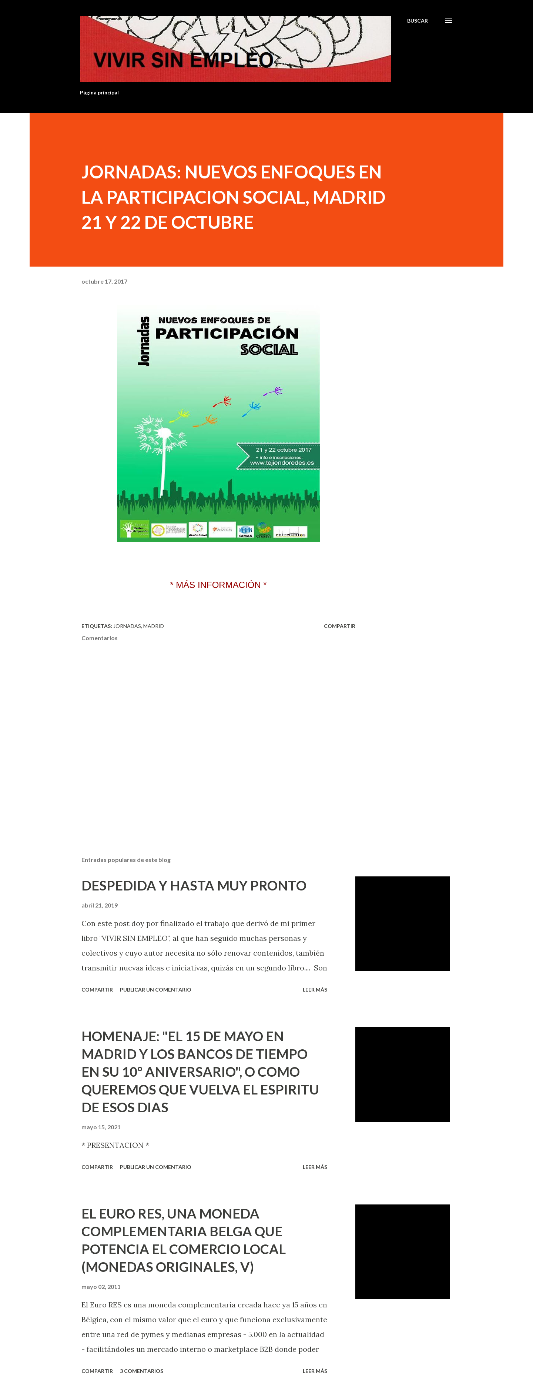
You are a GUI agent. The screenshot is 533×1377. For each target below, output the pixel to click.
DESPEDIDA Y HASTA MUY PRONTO (193, 885)
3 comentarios (141, 1371)
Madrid (153, 626)
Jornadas (127, 626)
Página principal (99, 92)
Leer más (315, 989)
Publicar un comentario (155, 989)
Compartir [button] (339, 626)
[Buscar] (417, 20)
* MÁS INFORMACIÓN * (218, 585)
